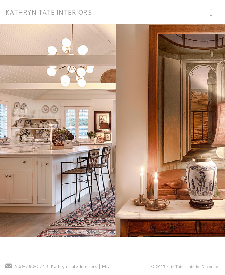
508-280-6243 (31, 266)
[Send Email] (8, 267)
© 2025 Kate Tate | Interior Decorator (185, 266)
